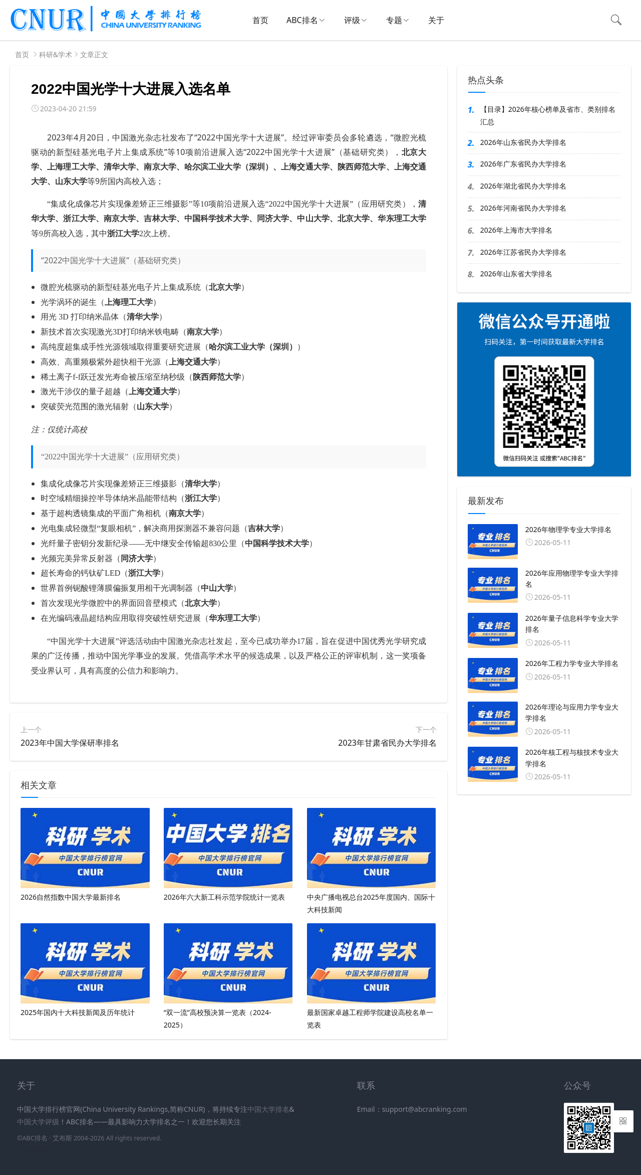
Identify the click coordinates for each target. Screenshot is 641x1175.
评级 (352, 20)
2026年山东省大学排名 (516, 273)
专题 (394, 20)
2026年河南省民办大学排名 (523, 208)
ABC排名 (302, 20)
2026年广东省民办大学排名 (523, 164)
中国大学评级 (38, 1121)
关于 (436, 20)
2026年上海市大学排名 (516, 230)
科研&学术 (55, 54)
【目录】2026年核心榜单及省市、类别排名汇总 (547, 115)
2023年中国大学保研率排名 (70, 742)
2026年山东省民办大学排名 (523, 142)
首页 (260, 20)
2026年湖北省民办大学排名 (523, 186)
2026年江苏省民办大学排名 (523, 252)
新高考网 (31, 1150)
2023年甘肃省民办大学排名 (387, 742)
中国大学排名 (268, 1109)
